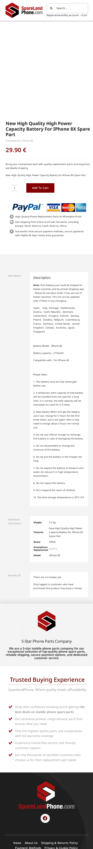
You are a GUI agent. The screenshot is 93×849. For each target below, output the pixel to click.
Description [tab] (14, 187)
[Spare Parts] (26, 3)
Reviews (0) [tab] (14, 487)
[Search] (51, 8)
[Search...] (67, 8)
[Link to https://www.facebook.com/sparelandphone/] (45, 730)
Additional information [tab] (14, 433)
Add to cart (40, 100)
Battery (53, 460)
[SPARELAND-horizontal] (46, 694)
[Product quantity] (15, 100)
